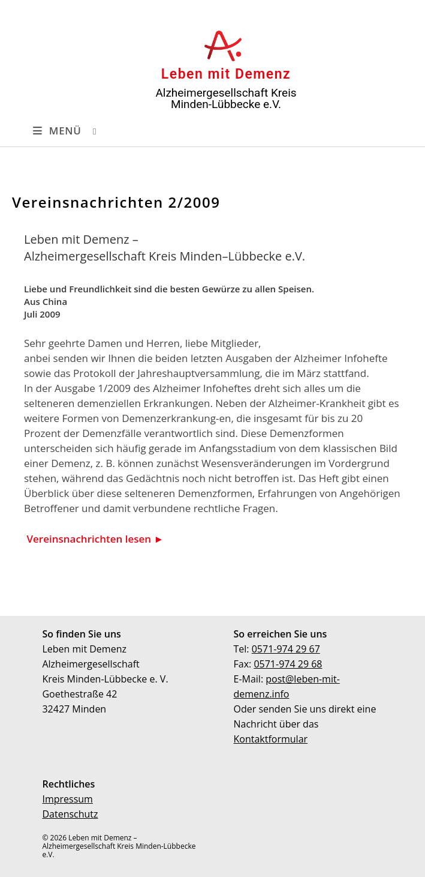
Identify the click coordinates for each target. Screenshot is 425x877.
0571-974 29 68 (288, 664)
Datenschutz (70, 814)
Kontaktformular (271, 739)
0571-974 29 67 (286, 648)
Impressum (67, 799)
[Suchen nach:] (85, 131)
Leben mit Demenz (226, 74)
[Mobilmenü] (54, 131)
